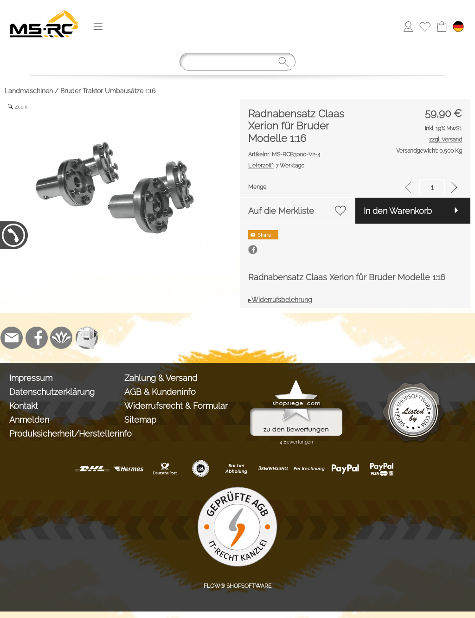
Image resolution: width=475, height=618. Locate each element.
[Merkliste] (425, 26)
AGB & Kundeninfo (160, 392)
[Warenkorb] (442, 26)
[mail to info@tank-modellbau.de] (11, 337)
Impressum (30, 378)
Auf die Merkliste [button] (281, 211)
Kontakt (23, 406)
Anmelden (29, 420)
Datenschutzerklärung (52, 392)
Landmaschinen (29, 91)
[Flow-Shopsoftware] (61, 337)
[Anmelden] (408, 26)
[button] (97, 26)
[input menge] (432, 187)
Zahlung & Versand (160, 378)
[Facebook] (36, 337)
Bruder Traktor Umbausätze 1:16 (107, 91)
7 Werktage (276, 165)
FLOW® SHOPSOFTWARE (237, 586)
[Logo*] (44, 9)
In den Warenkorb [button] (398, 211)
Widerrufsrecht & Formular (176, 406)
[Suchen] (237, 62)
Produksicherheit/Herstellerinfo (64, 433)
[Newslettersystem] (86, 337)
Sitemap (140, 420)
